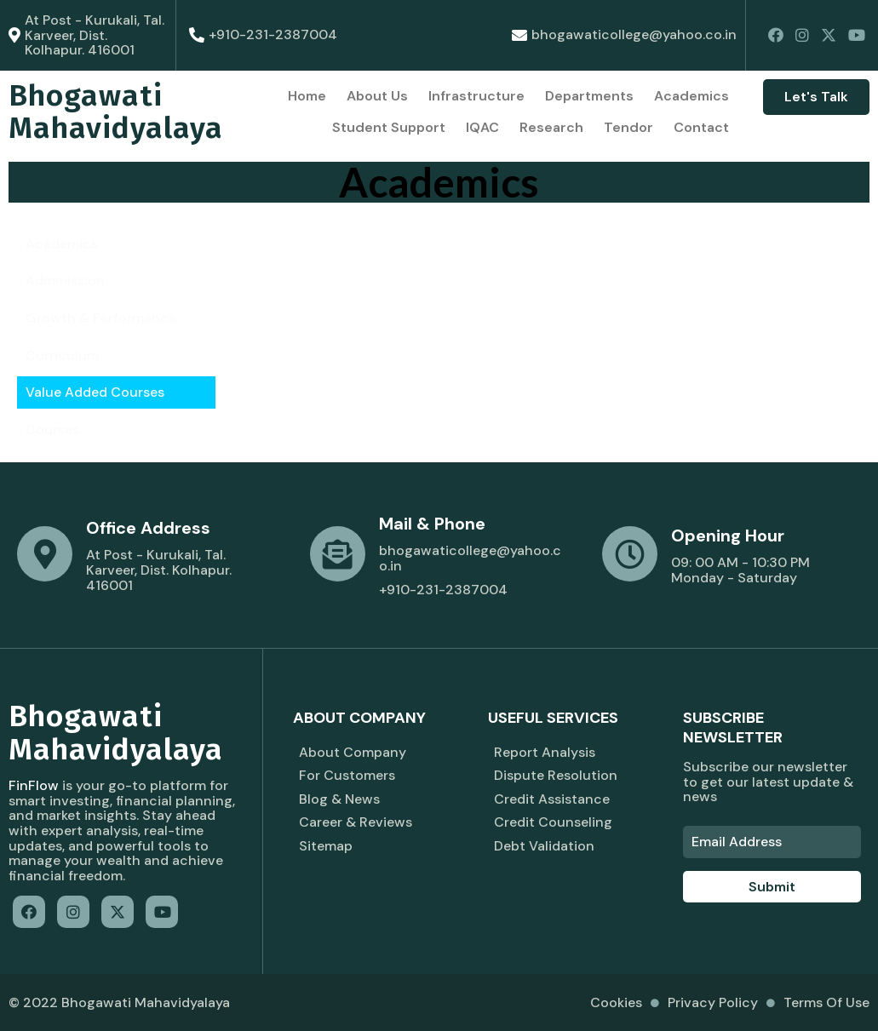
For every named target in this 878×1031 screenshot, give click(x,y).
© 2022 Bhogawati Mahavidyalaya (119, 1002)
